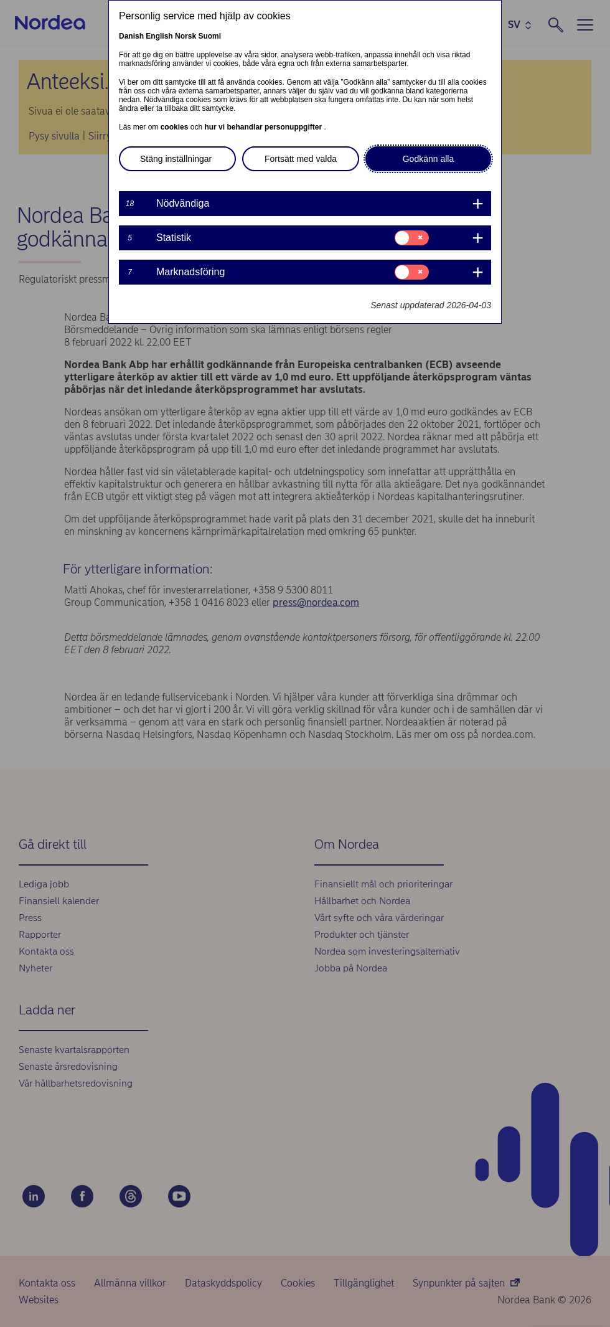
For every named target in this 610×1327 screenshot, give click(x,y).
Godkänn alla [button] (428, 159)
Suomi (209, 36)
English (159, 36)
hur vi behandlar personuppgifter (264, 127)
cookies (175, 127)
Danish (131, 36)
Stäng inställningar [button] (176, 159)
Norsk (185, 36)
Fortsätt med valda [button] (301, 159)
